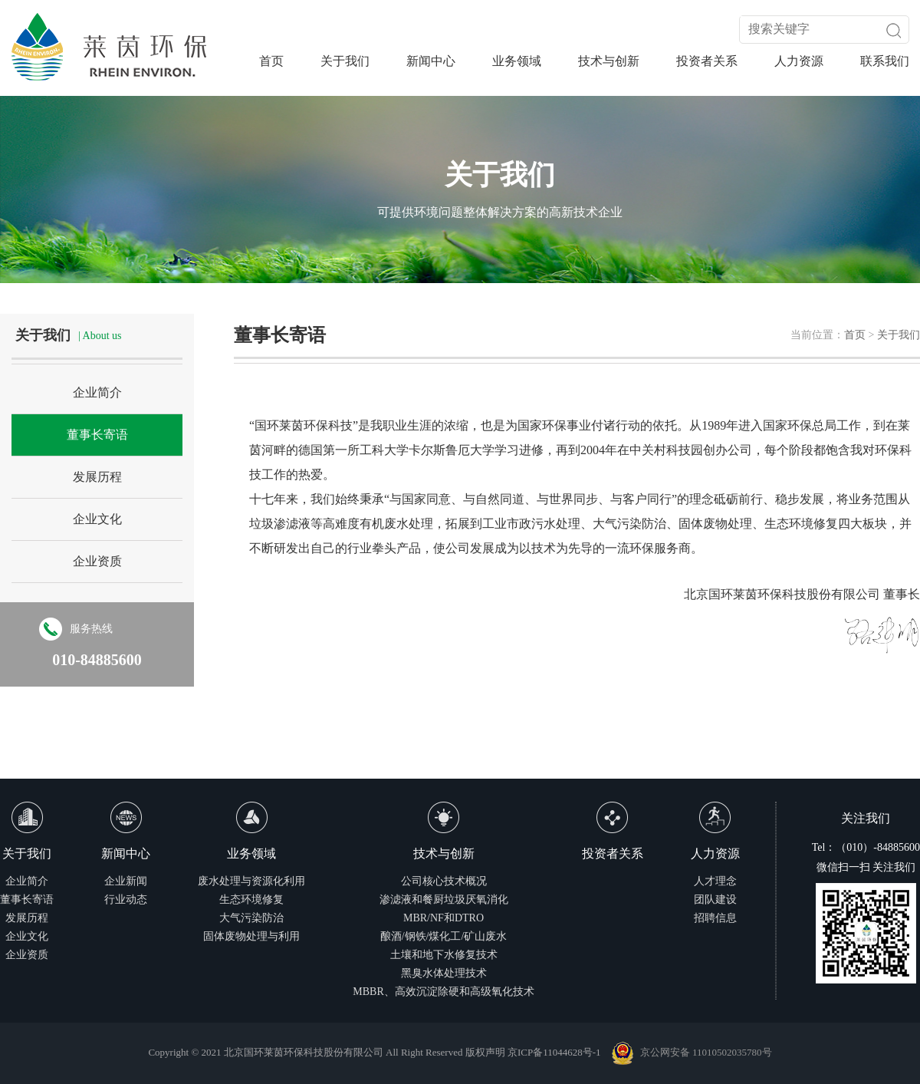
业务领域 (516, 61)
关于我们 (345, 61)
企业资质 (97, 561)
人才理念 (715, 881)
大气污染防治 (251, 918)
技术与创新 (608, 61)
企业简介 (97, 392)
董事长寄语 (97, 434)
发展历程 (97, 476)
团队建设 (715, 899)
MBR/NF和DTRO (443, 918)
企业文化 (97, 519)
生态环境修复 (251, 899)
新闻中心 (430, 61)
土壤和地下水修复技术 (444, 954)
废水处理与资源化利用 (251, 881)
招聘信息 (715, 918)
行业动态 (125, 899)
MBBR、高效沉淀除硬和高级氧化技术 (443, 991)
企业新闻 (125, 881)
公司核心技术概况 (444, 881)
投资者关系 (707, 61)
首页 (271, 61)
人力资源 (798, 61)
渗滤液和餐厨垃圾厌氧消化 (444, 899)
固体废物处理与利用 (251, 936)
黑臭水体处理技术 (444, 973)
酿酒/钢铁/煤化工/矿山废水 (444, 936)
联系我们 (884, 61)
